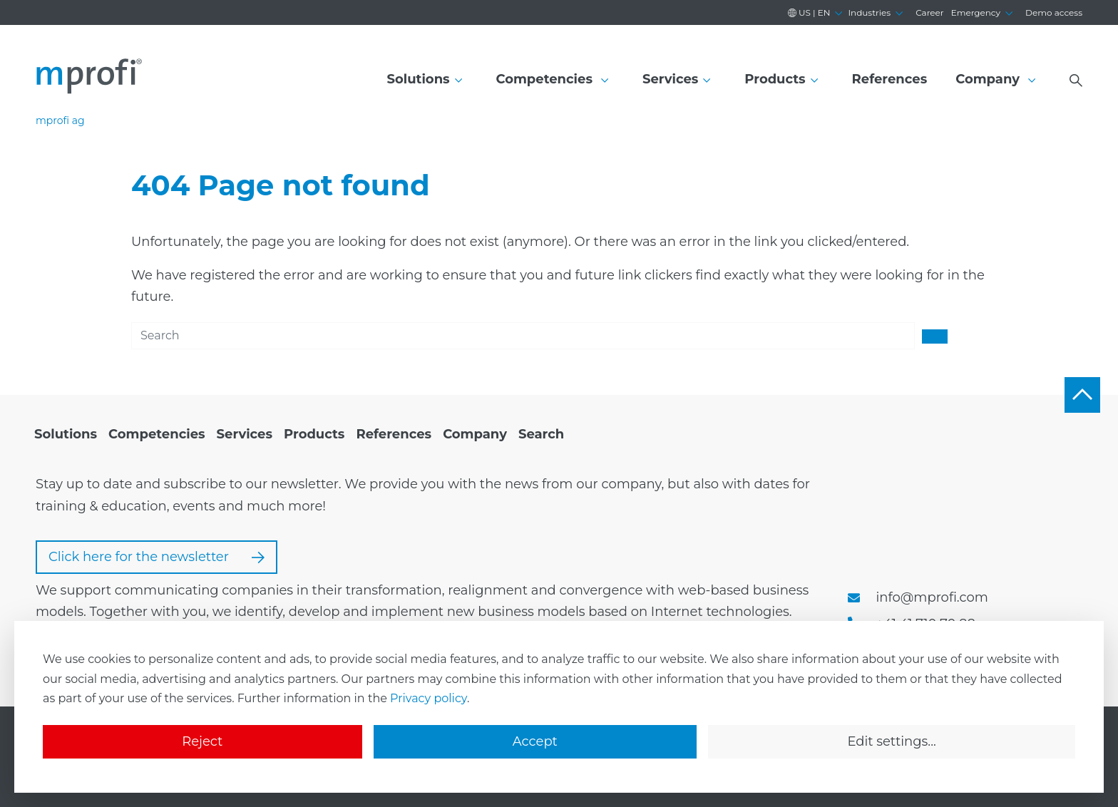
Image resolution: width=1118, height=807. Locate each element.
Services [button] (670, 79)
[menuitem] (66, 434)
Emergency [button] (975, 12)
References (890, 79)
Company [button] (989, 79)
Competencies (156, 434)
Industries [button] (869, 12)
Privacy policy (428, 698)
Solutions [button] (418, 79)
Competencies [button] (546, 79)
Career (929, 12)
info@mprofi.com (932, 597)
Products (314, 434)
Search (541, 434)
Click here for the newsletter (156, 556)
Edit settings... (891, 741)
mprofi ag (60, 120)
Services (244, 434)
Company (475, 434)
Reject (202, 741)
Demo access (1053, 12)
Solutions (65, 434)
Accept (535, 741)
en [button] (809, 12)
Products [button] (774, 79)
